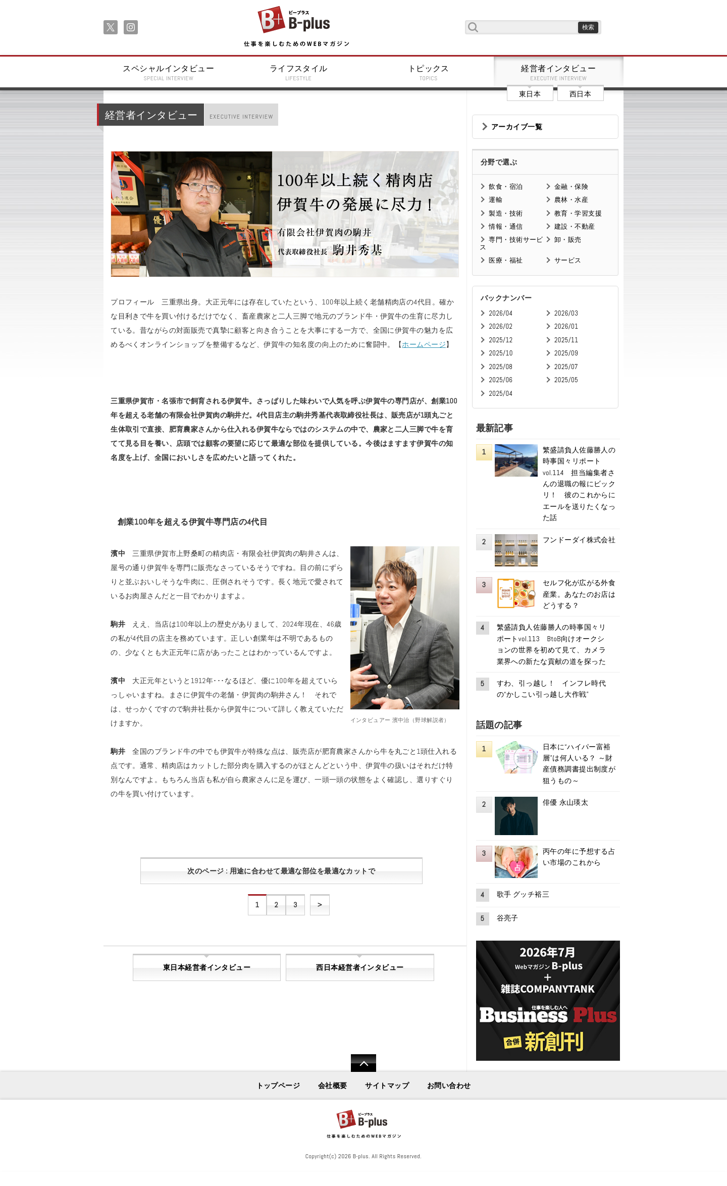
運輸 (495, 199)
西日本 (580, 93)
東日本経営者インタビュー (206, 967)
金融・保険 (571, 186)
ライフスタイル (299, 72)
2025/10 (500, 353)
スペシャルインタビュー (168, 72)
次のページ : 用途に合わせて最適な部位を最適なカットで (281, 870)
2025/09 (566, 353)
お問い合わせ (449, 1085)
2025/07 (566, 367)
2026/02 (500, 326)
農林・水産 (571, 199)
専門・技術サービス (511, 243)
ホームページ (424, 344)
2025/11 (566, 340)
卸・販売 (568, 239)
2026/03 (566, 313)
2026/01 (566, 326)
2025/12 (500, 340)
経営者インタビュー (559, 72)
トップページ (278, 1085)
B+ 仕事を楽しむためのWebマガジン (296, 27)
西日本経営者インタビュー (359, 967)
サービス (568, 260)
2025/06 (500, 380)
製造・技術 (506, 213)
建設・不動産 (574, 226)
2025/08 (500, 367)
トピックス (429, 72)
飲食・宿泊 (506, 186)
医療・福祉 (506, 260)
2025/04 (500, 393)
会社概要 (332, 1085)
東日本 (530, 93)
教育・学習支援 (578, 213)
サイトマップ (387, 1085)
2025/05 (566, 380)
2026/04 (500, 313)
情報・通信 (506, 226)
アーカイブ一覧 (516, 126)
